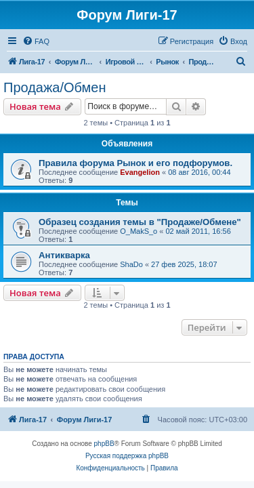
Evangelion (140, 172)
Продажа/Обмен (54, 87)
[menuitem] (35, 41)
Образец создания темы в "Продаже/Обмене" (140, 222)
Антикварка (64, 255)
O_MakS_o (138, 231)
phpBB (104, 443)
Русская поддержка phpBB (127, 456)
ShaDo (131, 264)
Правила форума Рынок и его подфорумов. (135, 163)
